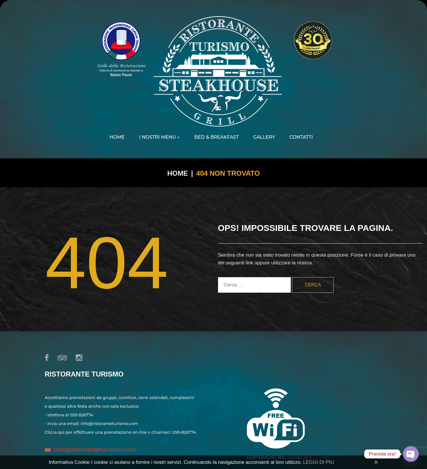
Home (117, 137)
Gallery (264, 137)
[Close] (376, 462)
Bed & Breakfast (216, 137)
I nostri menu (159, 137)
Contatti (301, 137)
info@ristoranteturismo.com (95, 449)
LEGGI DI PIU (318, 462)
